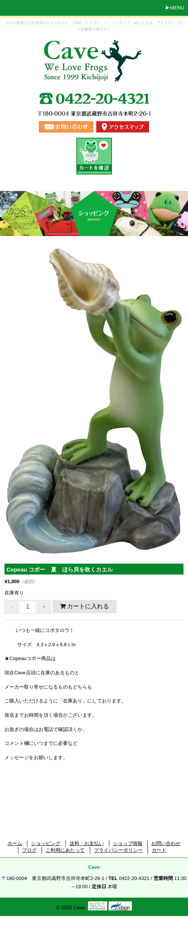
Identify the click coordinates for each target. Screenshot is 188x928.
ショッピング (45, 843)
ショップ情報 (127, 843)
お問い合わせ (166, 843)
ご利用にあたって (65, 850)
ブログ (29, 850)
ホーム (14, 843)
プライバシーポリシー (118, 850)
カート (159, 850)
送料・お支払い (87, 843)
